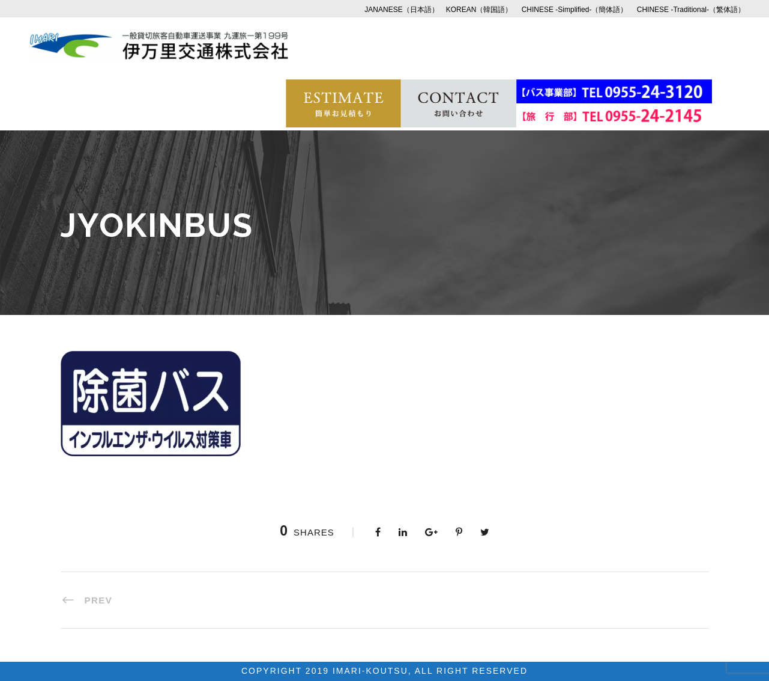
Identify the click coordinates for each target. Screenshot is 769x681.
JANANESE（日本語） (401, 9)
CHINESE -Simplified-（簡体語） (575, 9)
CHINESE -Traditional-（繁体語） (691, 9)
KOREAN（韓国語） (479, 9)
